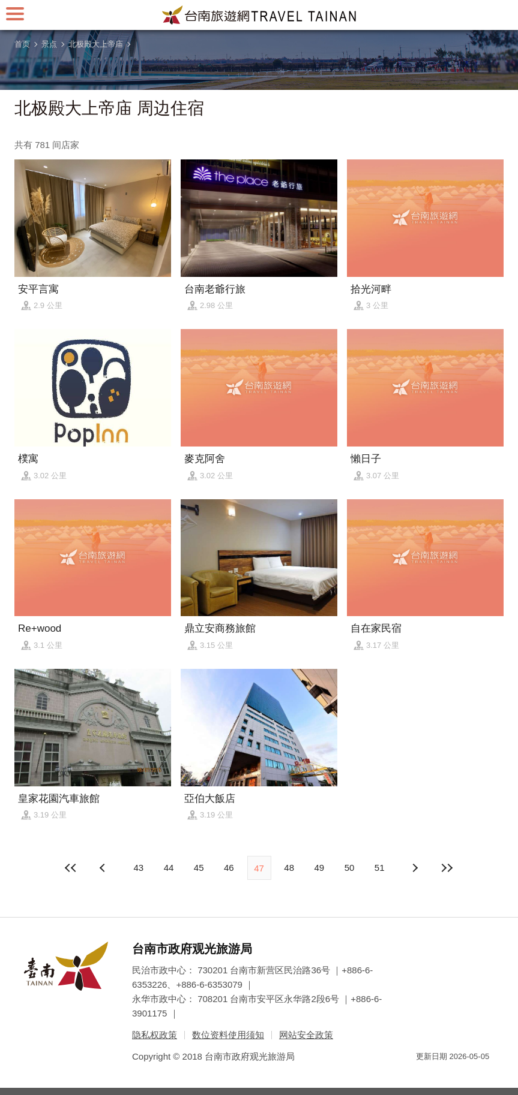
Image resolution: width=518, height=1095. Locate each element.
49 (320, 867)
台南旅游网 (259, 15)
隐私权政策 (154, 1035)
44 (169, 867)
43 (138, 867)
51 (380, 867)
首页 (22, 44)
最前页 (71, 868)
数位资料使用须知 (228, 1035)
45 (199, 867)
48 (289, 867)
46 (229, 867)
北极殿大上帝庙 (95, 44)
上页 (414, 868)
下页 (104, 868)
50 (350, 867)
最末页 (447, 868)
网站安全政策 (306, 1035)
